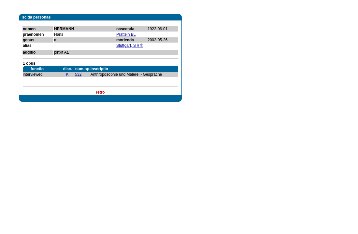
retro (100, 92)
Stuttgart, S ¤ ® (129, 45)
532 (78, 74)
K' (67, 74)
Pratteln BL (126, 34)
